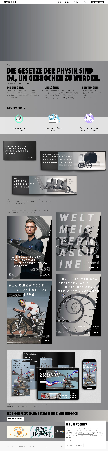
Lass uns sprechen (97, 2)
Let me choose (72, 440)
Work (67, 2)
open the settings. (85, 434)
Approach (76, 2)
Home (59, 2)
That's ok (79, 445)
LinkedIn (28, 83)
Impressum (48, 446)
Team (85, 2)
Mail (20, 83)
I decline (70, 445)
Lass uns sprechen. (15, 419)
